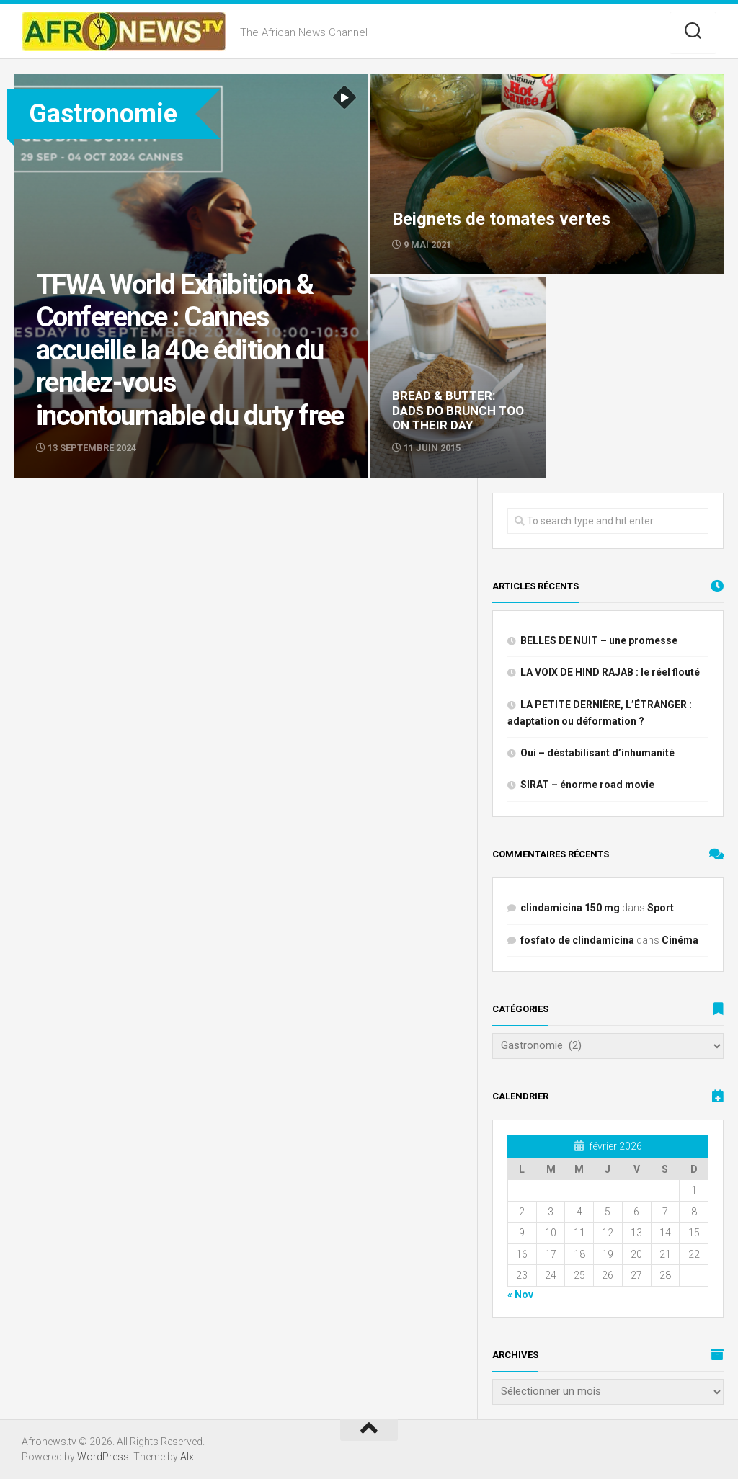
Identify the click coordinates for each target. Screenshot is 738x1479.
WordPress (103, 1456)
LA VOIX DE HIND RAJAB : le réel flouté (610, 672)
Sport (660, 907)
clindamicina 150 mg (570, 907)
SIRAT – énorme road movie (587, 784)
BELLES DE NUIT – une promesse (598, 640)
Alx (187, 1456)
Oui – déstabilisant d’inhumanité (597, 753)
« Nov (520, 1294)
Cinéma (680, 940)
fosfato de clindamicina (577, 940)
